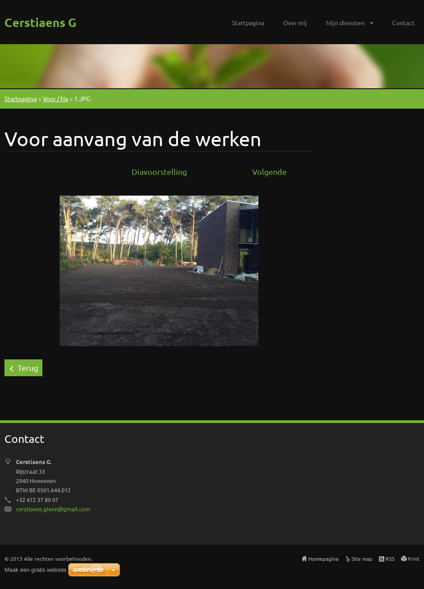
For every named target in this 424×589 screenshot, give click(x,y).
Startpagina (248, 22)
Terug (28, 367)
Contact (403, 22)
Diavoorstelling (159, 171)
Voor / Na (55, 98)
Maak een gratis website (35, 569)
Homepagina (323, 558)
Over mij (295, 22)
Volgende (269, 171)
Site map (362, 558)
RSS (390, 558)
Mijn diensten (345, 22)
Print (414, 558)
